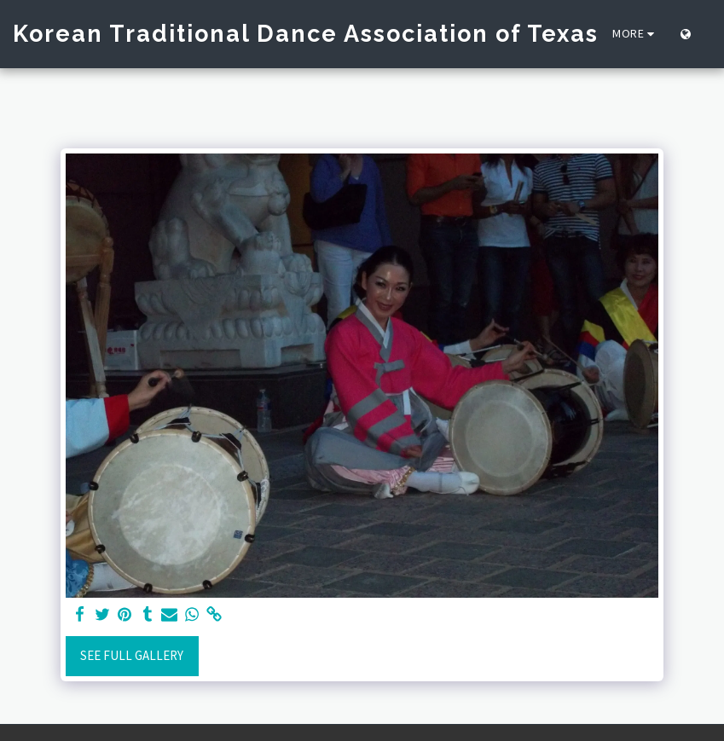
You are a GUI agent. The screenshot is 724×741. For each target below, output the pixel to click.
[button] (711, 34)
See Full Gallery (131, 655)
